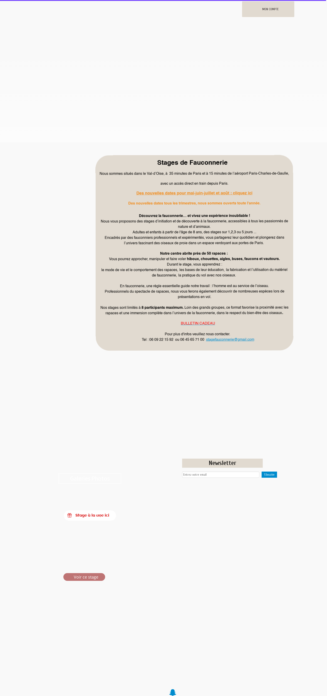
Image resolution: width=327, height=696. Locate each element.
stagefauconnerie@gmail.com (230, 339)
